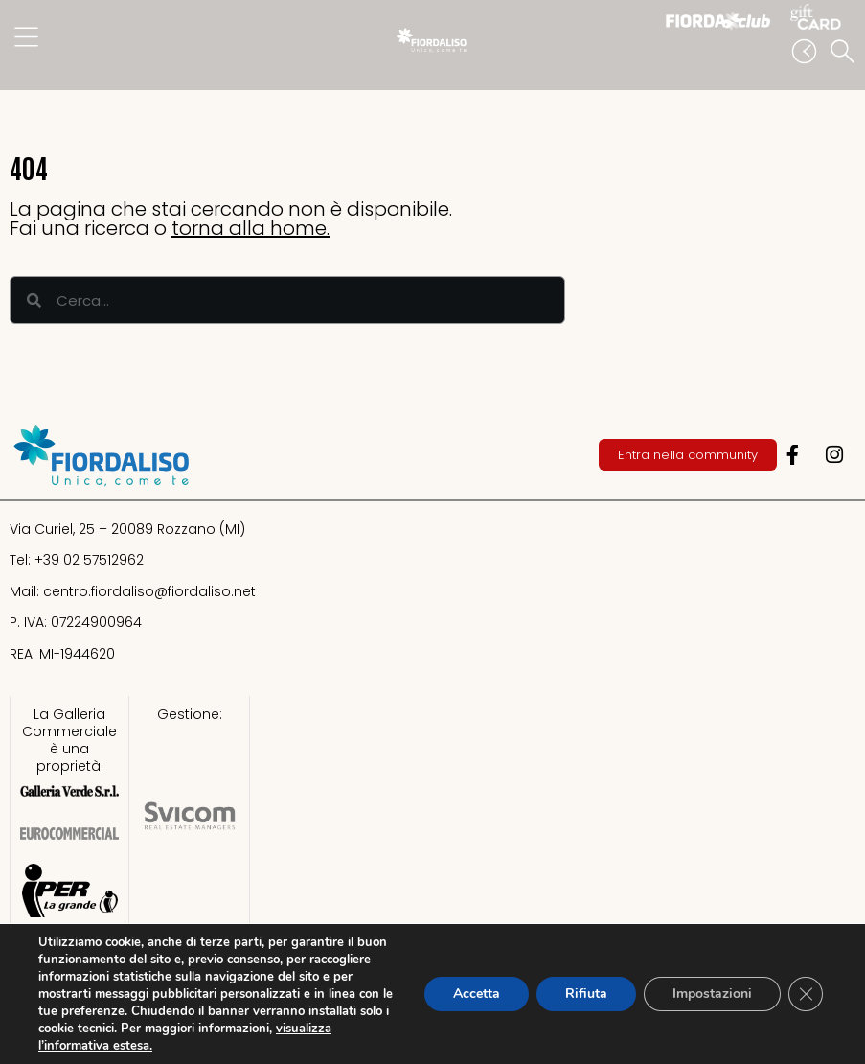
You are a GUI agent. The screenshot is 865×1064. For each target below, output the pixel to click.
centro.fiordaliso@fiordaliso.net (149, 591)
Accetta (476, 993)
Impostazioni (712, 993)
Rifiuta (586, 993)
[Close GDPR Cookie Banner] (805, 994)
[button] (845, 52)
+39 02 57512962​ (89, 559)
